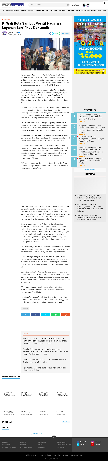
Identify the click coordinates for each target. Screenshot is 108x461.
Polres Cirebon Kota (47, 11)
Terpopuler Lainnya (90, 167)
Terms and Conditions (43, 455)
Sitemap (32, 455)
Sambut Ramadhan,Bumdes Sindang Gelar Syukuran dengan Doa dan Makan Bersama (89, 215)
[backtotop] (54, 437)
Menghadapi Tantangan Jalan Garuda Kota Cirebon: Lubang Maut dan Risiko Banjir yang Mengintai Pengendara (93, 128)
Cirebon (26, 11)
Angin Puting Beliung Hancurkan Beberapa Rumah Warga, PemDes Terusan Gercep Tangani (89, 195)
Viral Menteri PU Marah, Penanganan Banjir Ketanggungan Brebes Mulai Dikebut (92, 139)
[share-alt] (25, 314)
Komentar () (65, 33)
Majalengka (6, 445)
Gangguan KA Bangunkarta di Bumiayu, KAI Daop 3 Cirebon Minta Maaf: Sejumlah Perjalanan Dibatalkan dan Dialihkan (93, 150)
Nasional (34, 11)
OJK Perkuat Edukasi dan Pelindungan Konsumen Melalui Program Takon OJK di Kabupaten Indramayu (90, 205)
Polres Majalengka (14, 11)
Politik (40, 445)
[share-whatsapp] (58, 33)
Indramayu (88, 11)
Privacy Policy (56, 455)
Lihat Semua (36, 433)
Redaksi (25, 455)
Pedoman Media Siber (78, 455)
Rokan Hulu (70, 11)
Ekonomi (79, 11)
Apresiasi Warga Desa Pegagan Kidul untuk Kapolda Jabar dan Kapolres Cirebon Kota (93, 118)
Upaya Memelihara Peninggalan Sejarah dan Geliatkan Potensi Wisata (91, 159)
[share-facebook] (49, 33)
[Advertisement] (10, 69)
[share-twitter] (53, 33)
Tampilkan (66, 421)
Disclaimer (66, 455)
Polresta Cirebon (100, 11)
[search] (49, 5)
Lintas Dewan (61, 442)
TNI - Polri (59, 11)
